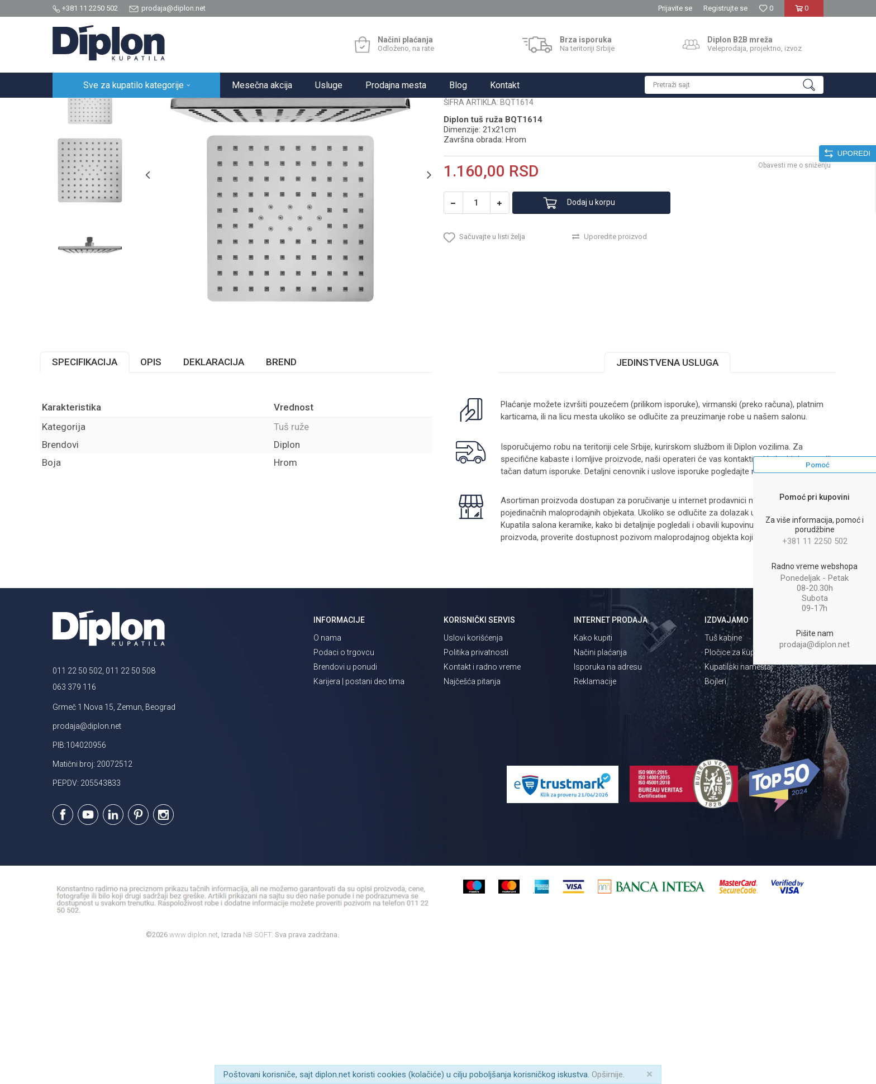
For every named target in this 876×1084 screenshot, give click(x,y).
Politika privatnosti (476, 783)
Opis (163, 469)
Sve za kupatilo (134, 110)
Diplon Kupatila (77, 110)
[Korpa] (803, 12)
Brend (294, 469)
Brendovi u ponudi (345, 798)
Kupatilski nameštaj (738, 798)
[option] (101, 192)
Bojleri (715, 812)
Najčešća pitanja (472, 812)
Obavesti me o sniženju (781, 267)
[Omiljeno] (766, 8)
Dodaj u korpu (602, 305)
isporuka (543, 591)
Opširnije (607, 1074)
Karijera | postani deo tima (358, 812)
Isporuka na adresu (608, 798)
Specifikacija (97, 469)
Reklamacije (595, 812)
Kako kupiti (593, 769)
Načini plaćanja (600, 783)
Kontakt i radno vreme (482, 798)
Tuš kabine (723, 769)
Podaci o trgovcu (343, 783)
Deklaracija (226, 469)
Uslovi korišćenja (473, 769)
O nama (327, 769)
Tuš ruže (247, 110)
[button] (734, 85)
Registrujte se (725, 8)
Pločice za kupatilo (737, 783)
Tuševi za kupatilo (196, 110)
